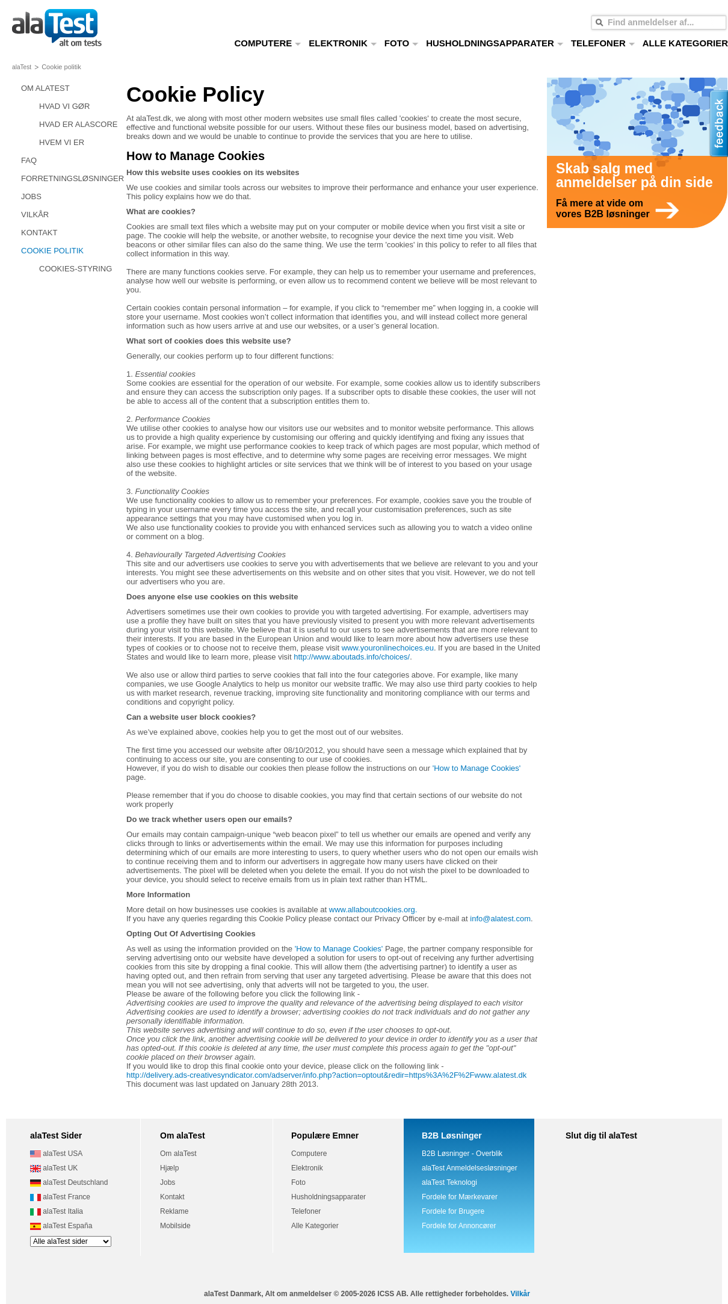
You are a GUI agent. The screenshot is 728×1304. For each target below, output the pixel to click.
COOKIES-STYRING (75, 268)
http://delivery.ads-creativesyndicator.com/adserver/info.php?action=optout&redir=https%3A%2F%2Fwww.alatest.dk (326, 1075)
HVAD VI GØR (64, 106)
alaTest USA (56, 1153)
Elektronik (307, 1168)
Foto (298, 1182)
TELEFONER (603, 43)
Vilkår (519, 1294)
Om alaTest (178, 1153)
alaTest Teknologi (449, 1182)
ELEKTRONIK (343, 43)
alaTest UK (54, 1168)
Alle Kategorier (315, 1226)
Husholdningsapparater (328, 1197)
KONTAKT (39, 232)
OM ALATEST (45, 88)
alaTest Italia (56, 1211)
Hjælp (169, 1168)
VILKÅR (35, 214)
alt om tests (57, 28)
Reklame (174, 1211)
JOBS (31, 196)
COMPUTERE (267, 43)
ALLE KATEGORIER (685, 43)
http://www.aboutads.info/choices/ (352, 656)
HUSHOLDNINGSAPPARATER (495, 43)
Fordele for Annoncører (459, 1226)
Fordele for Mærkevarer (460, 1197)
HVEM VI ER (61, 142)
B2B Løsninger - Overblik (462, 1153)
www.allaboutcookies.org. (373, 909)
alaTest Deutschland (69, 1182)
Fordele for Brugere (453, 1211)
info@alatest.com (500, 918)
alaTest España (61, 1226)
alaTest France (60, 1197)
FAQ (29, 160)
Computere (309, 1153)
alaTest (21, 67)
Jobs (167, 1182)
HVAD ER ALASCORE (78, 124)
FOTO (401, 43)
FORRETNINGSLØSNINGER (72, 178)
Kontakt (172, 1197)
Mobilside (175, 1226)
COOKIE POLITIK (52, 250)
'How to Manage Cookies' (477, 768)
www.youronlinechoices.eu (388, 647)
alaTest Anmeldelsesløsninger (469, 1168)
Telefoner (306, 1211)
